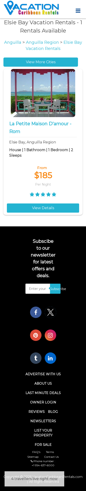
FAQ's (36, 452)
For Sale (43, 445)
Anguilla (13, 42)
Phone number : (43, 461)
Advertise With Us (43, 374)
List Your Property (43, 432)
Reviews (36, 412)
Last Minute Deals (43, 393)
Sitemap (33, 456)
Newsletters (43, 421)
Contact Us (51, 456)
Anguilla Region (43, 42)
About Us (43, 383)
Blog (53, 412)
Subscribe (55, 289)
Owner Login (43, 402)
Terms (50, 452)
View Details (43, 208)
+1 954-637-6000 (43, 465)
